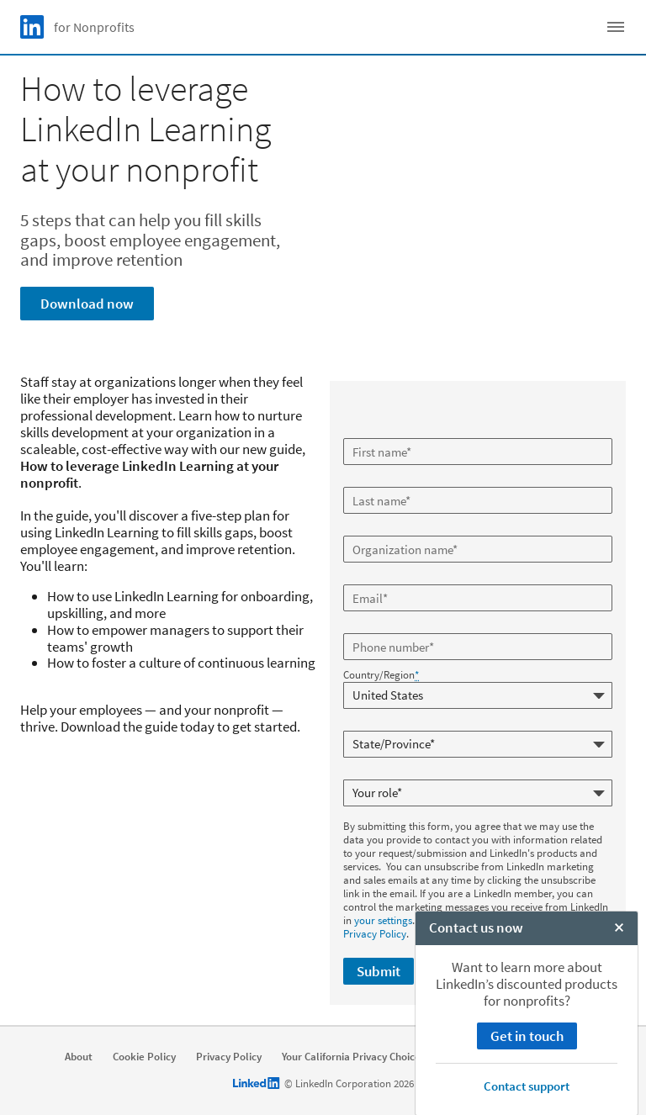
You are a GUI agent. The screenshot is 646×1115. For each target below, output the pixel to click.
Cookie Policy (144, 1056)
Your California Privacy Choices (354, 1056)
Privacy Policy (374, 933)
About (79, 1056)
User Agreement (484, 1056)
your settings (383, 919)
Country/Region (381, 675)
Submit (378, 970)
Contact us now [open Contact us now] (476, 1097)
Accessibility (572, 1056)
